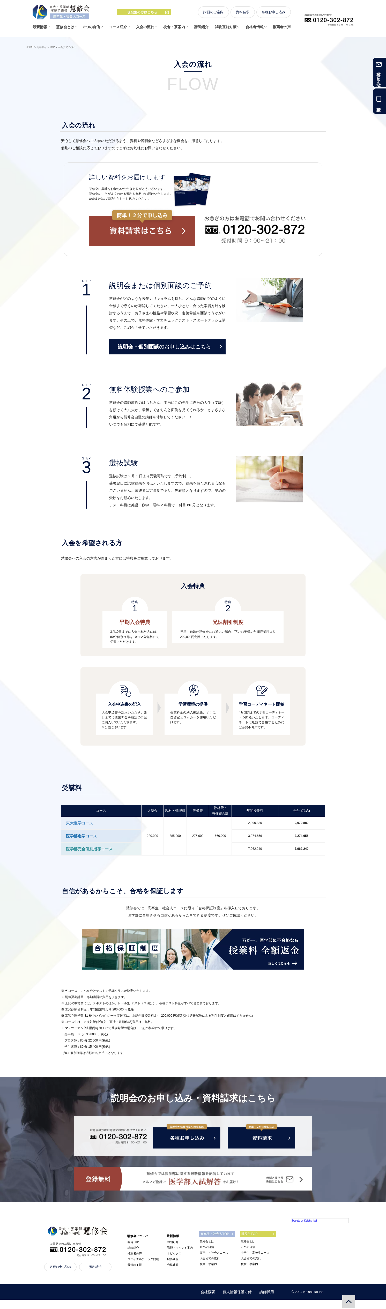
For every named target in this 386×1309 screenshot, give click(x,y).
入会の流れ (145, 29)
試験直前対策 (225, 29)
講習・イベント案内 (180, 1257)
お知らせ (173, 1251)
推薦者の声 (282, 29)
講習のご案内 (213, 15)
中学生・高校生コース (255, 1261)
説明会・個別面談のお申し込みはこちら (170, 346)
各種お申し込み (273, 15)
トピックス (174, 1262)
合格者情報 (255, 29)
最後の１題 (135, 1274)
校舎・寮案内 (174, 29)
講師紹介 (201, 29)
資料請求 (242, 15)
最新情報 (40, 29)
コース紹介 (118, 29)
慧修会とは (65, 29)
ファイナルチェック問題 (143, 1268)
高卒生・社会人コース (214, 1261)
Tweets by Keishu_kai (304, 1230)
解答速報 (173, 1268)
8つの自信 (91, 29)
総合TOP (133, 1251)
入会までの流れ (210, 1267)
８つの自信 (207, 1256)
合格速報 (173, 1274)
